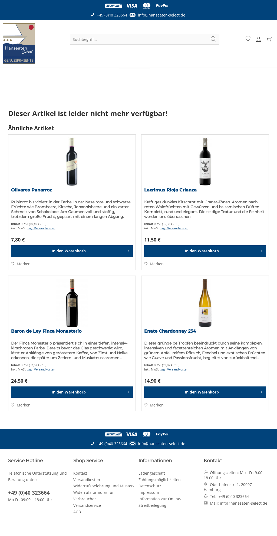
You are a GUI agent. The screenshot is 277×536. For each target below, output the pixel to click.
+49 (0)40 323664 (29, 492)
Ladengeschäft (151, 473)
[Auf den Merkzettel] (21, 264)
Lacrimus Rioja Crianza (170, 190)
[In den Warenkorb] (72, 251)
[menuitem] (144, 39)
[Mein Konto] (258, 39)
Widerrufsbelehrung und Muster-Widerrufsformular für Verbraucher (103, 492)
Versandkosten (86, 479)
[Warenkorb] (269, 39)
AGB (77, 511)
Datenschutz (149, 485)
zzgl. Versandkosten (41, 228)
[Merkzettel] (247, 39)
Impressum (148, 492)
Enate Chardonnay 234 (170, 331)
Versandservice (87, 505)
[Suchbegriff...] (144, 39)
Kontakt (80, 473)
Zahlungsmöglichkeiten (159, 479)
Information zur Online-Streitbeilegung (160, 502)
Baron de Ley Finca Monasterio (46, 331)
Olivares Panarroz (31, 190)
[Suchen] (213, 39)
